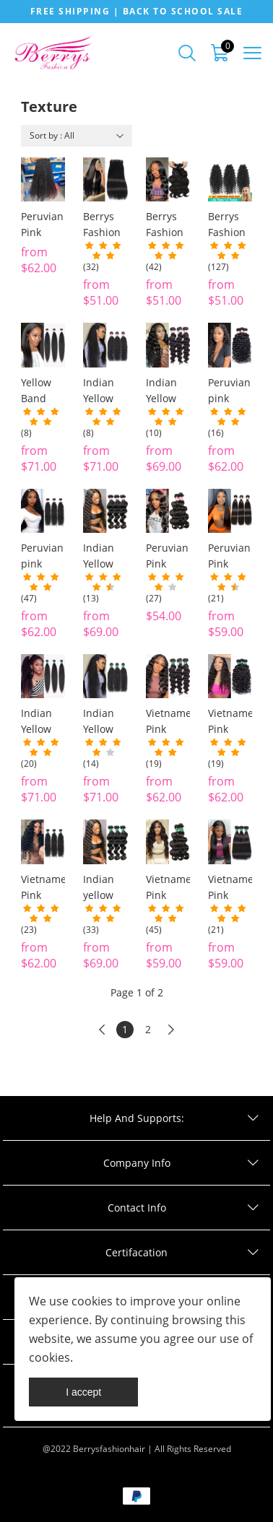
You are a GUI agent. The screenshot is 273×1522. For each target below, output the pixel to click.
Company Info (136, 1163)
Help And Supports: (137, 1118)
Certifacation (136, 1252)
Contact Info (137, 1207)
